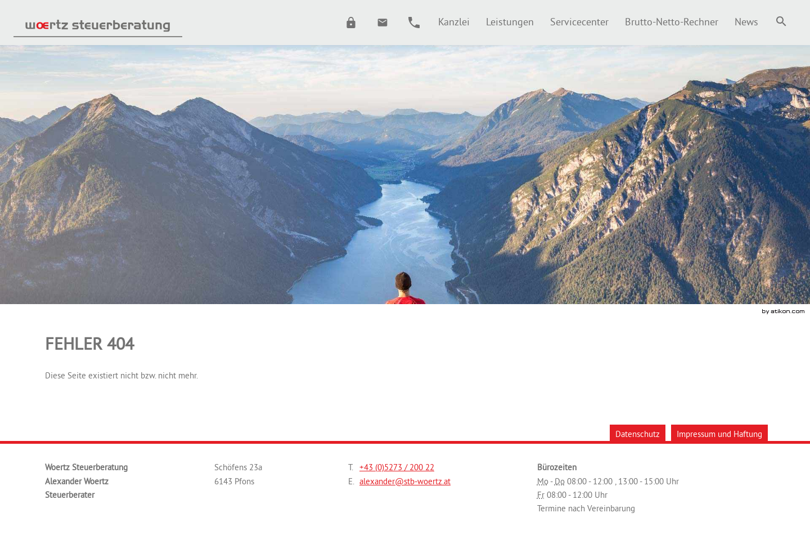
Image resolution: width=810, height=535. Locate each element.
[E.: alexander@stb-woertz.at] (382, 22)
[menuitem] (454, 22)
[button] (351, 22)
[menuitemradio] (510, 22)
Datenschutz (637, 434)
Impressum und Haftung (719, 434)
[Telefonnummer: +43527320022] (396, 467)
